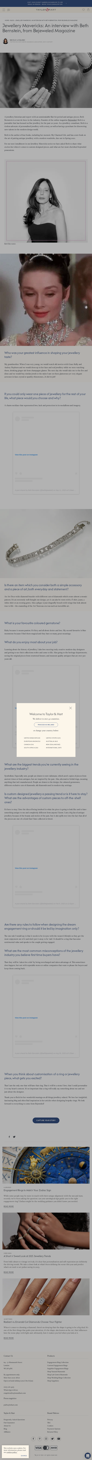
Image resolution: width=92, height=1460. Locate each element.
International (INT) (53, 748)
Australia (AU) (52, 741)
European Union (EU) (32, 741)
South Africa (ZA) (31, 748)
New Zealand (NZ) (53, 744)
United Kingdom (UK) (32, 738)
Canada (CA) (29, 744)
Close (70, 708)
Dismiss (24, 1456)
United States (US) (53, 738)
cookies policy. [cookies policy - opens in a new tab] (11, 1452)
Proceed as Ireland (46, 725)
